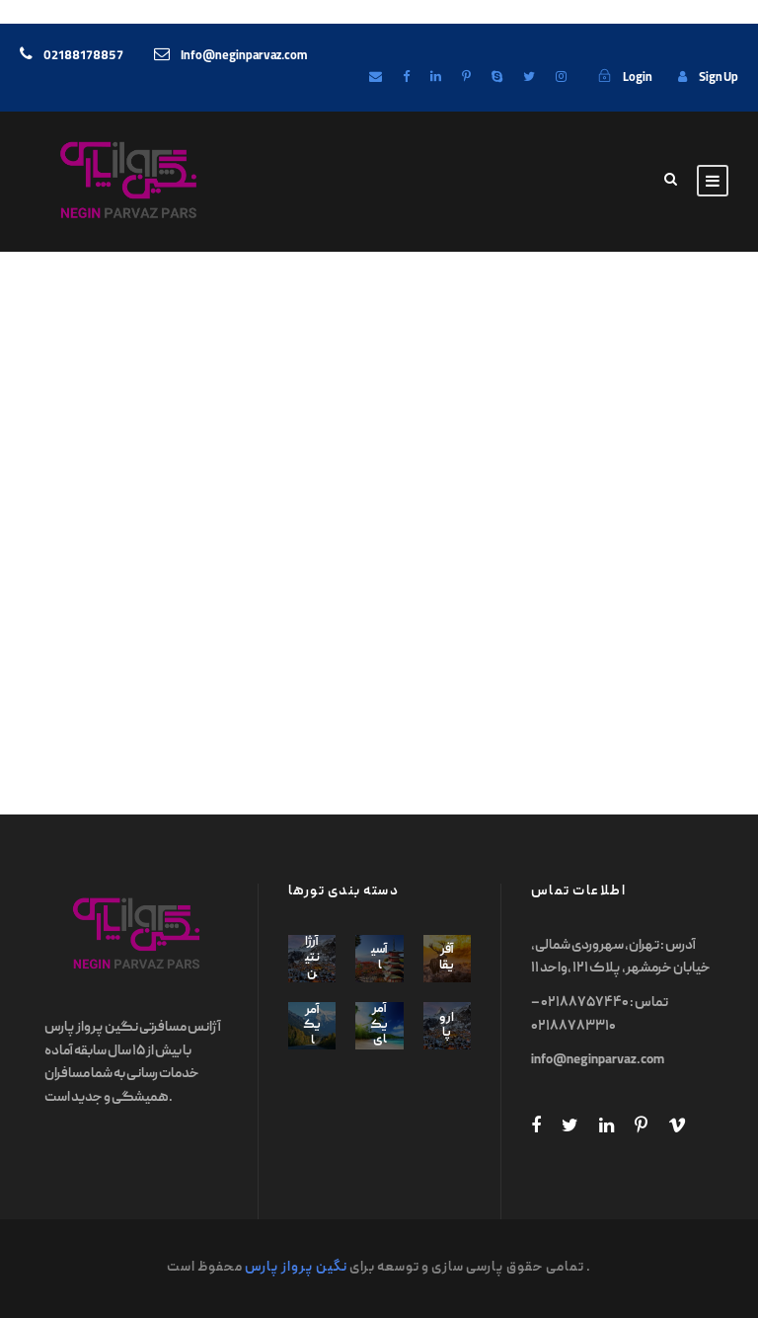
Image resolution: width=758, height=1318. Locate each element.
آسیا (379, 958)
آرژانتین (312, 957)
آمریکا (312, 1025)
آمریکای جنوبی (379, 1048)
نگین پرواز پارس (296, 1268)
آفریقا (446, 958)
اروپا (446, 1026)
